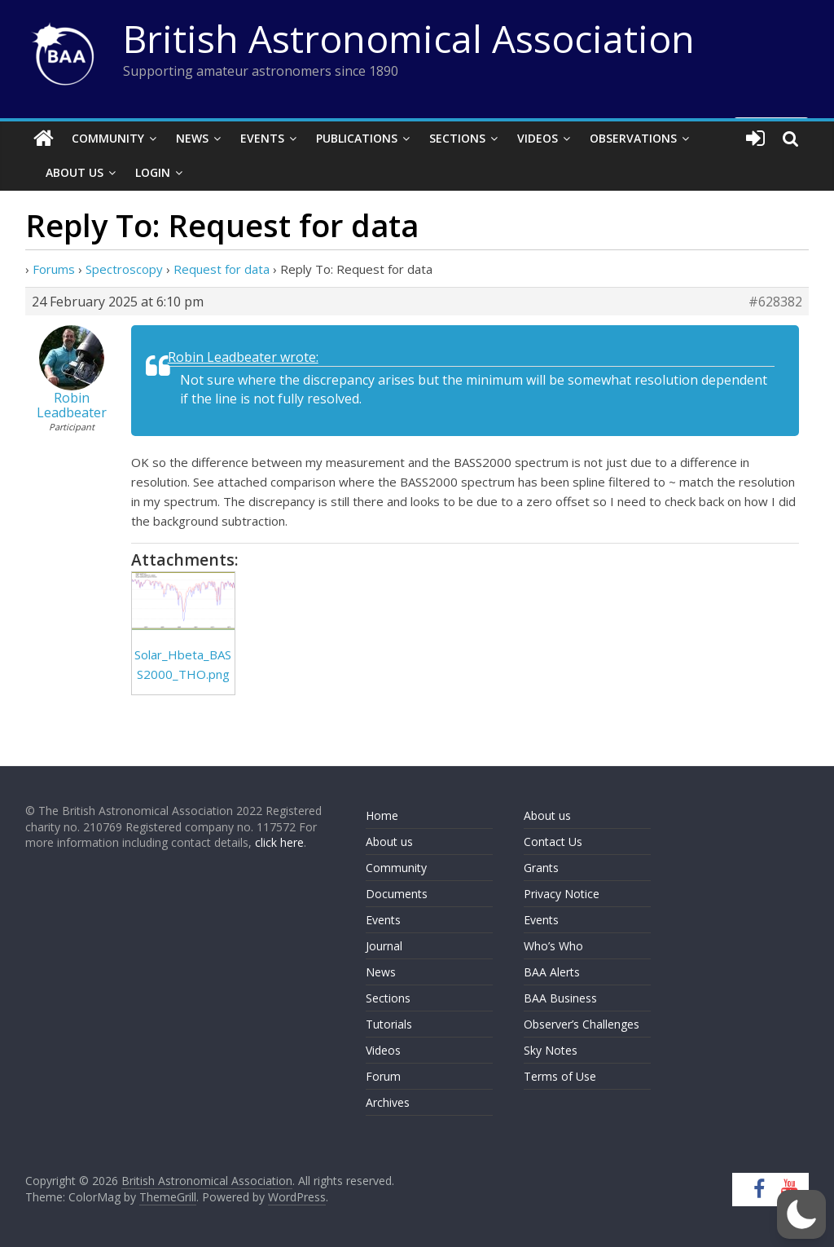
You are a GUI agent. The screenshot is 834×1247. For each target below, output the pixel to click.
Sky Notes (550, 1050)
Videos (537, 138)
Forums (54, 269)
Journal (384, 946)
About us (389, 841)
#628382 (775, 301)
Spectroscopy (124, 269)
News (192, 138)
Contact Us (553, 841)
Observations (633, 138)
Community (108, 138)
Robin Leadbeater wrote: (243, 357)
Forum (383, 1076)
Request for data (221, 269)
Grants (541, 867)
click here (279, 842)
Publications (356, 138)
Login (152, 172)
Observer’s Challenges (581, 1024)
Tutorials (389, 1024)
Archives (388, 1102)
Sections (457, 138)
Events (262, 138)
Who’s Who (553, 946)
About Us (74, 172)
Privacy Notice (561, 893)
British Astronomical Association (409, 38)
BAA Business (560, 998)
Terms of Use (560, 1076)
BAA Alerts (552, 972)
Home (382, 815)
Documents (397, 893)
